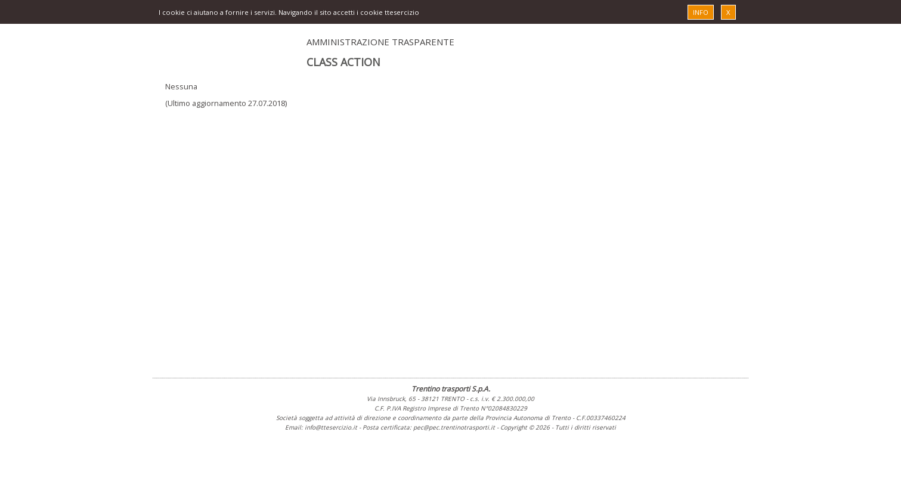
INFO (700, 12)
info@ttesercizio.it (331, 427)
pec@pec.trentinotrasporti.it (454, 427)
